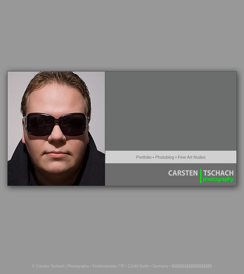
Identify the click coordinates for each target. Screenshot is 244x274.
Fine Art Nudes (192, 157)
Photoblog (164, 157)
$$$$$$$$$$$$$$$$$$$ (192, 266)
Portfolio (143, 157)
